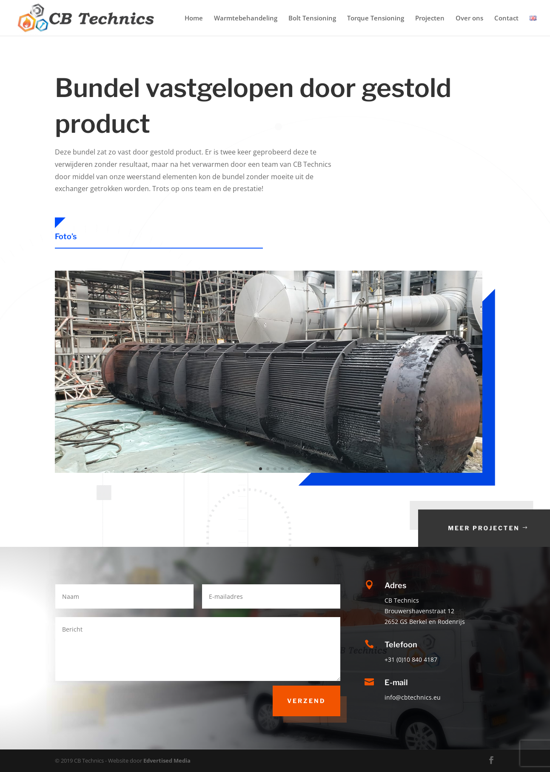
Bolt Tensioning (312, 18)
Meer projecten (504, 528)
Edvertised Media (167, 760)
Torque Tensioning (375, 18)
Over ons (469, 18)
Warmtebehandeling (245, 18)
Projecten (430, 18)
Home (194, 18)
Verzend (306, 700)
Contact (506, 18)
